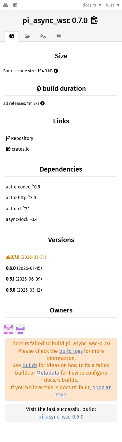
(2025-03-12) (24, 290)
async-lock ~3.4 (21, 219)
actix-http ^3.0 (21, 197)
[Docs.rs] (5, 5)
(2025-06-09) (24, 279)
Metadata (48, 373)
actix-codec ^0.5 (23, 187)
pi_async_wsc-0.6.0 (61, 417)
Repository (19, 138)
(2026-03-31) (26, 257)
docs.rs (89, 5)
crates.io (18, 149)
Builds (29, 365)
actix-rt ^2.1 (18, 209)
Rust (110, 5)
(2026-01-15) (24, 268)
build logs (71, 351)
